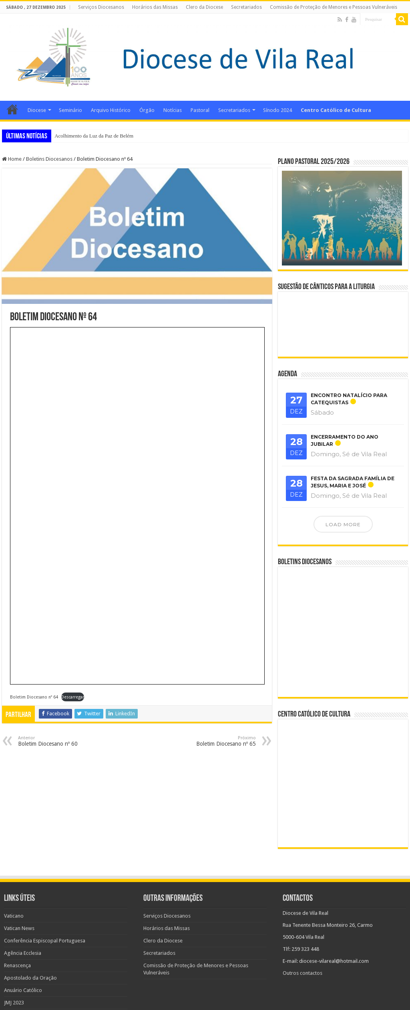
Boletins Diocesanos (49, 159)
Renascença (17, 930)
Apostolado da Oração (30, 942)
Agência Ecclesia (22, 917)
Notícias (172, 110)
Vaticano (14, 880)
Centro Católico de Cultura (336, 110)
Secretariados (246, 7)
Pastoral (200, 110)
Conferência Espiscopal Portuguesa (44, 905)
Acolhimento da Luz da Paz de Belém (93, 136)
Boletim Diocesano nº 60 (59, 741)
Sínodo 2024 (277, 110)
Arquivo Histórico (111, 110)
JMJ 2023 (14, 967)
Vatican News (19, 893)
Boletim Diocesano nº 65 (215, 741)
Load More (343, 524)
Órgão (147, 110)
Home (12, 109)
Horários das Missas (155, 7)
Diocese (37, 110)
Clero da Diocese (204, 7)
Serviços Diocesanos (101, 7)
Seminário (70, 110)
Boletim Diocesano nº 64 (34, 697)
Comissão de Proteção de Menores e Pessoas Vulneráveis (333, 7)
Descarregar (72, 697)
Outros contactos (302, 937)
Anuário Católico (23, 955)
